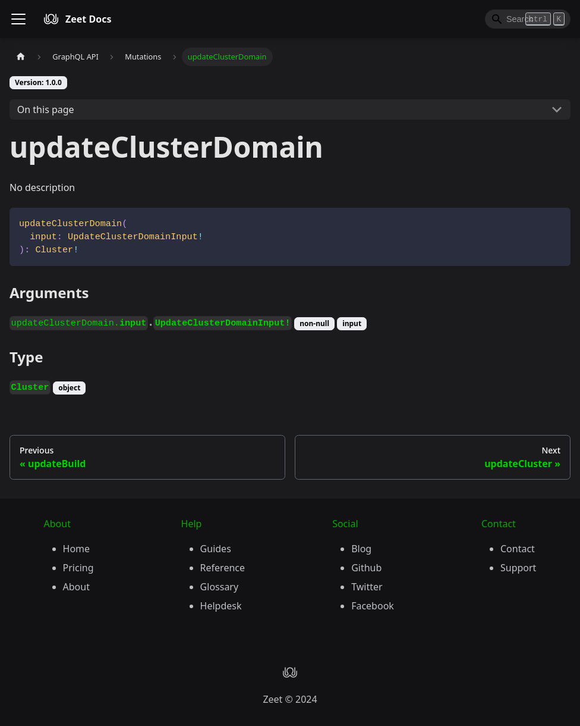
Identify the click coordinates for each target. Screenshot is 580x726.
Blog (361, 548)
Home (76, 548)
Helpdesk (221, 605)
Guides (215, 548)
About (76, 586)
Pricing (78, 567)
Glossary (219, 586)
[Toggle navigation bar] (18, 19)
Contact (517, 548)
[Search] (527, 19)
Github (366, 567)
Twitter (366, 586)
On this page (45, 109)
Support (518, 567)
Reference (222, 567)
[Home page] (21, 57)
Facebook (372, 605)
